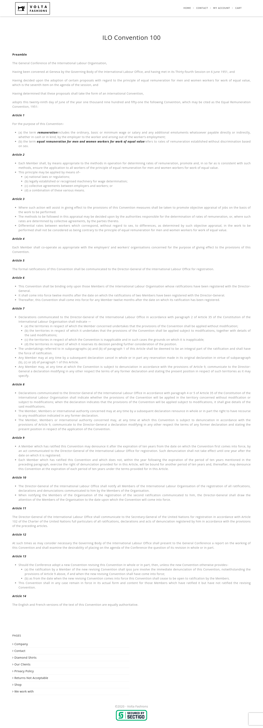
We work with (24, 691)
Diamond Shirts (25, 657)
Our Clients (22, 664)
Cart (238, 8)
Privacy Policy (24, 671)
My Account (221, 8)
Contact (202, 8)
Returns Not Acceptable (31, 678)
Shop (18, 685)
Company (21, 644)
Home (187, 8)
